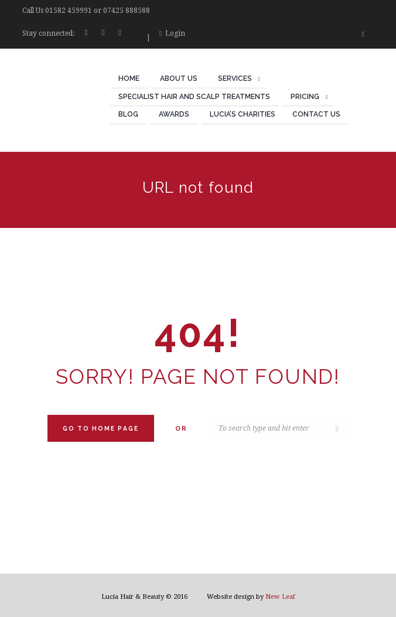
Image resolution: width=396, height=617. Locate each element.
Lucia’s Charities (242, 114)
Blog (128, 114)
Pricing (305, 97)
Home (128, 78)
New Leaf (280, 597)
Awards (174, 114)
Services (235, 78)
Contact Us (316, 114)
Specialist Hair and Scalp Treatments (194, 97)
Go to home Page (101, 428)
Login (175, 33)
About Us (178, 78)
